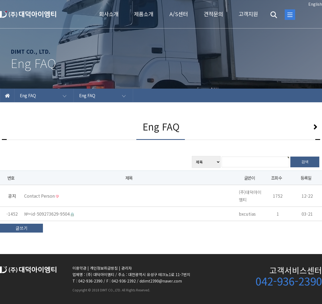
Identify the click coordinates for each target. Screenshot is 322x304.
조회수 (276, 178)
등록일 (306, 178)
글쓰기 (22, 228)
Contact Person (40, 196)
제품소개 (143, 14)
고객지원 (248, 14)
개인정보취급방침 (104, 268)
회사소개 (108, 14)
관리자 (126, 268)
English (315, 4)
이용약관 (79, 268)
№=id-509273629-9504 (47, 214)
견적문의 (213, 14)
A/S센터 (178, 14)
